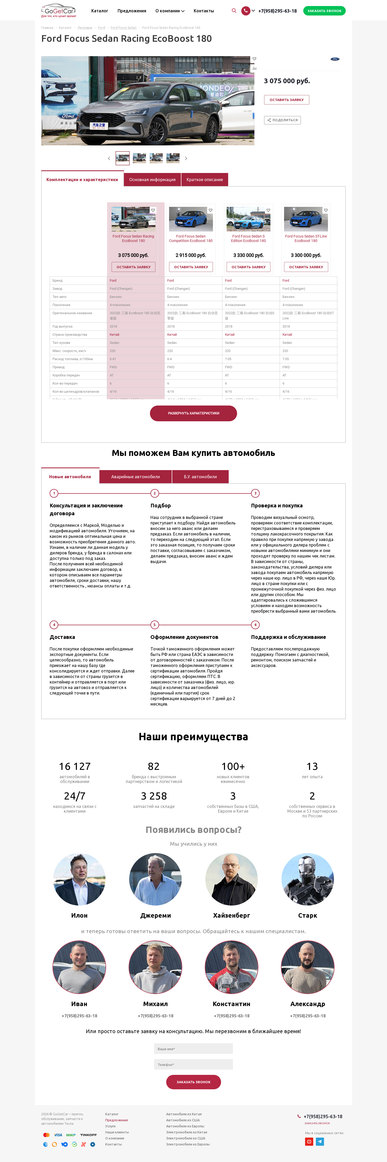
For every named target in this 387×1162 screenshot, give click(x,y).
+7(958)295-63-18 (277, 10)
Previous (109, 158)
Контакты (113, 1144)
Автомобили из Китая (184, 1114)
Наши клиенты (117, 1132)
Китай (114, 334)
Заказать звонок (317, 1123)
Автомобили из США (183, 1120)
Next (186, 158)
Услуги (110, 1126)
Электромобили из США (185, 1138)
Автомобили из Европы (185, 1126)
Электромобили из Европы (188, 1144)
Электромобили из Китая (186, 1132)
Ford (113, 280)
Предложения (116, 1120)
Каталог (111, 1114)
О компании (114, 1138)
